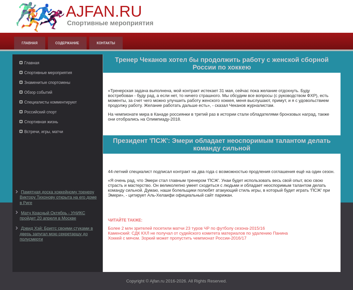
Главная (30, 43)
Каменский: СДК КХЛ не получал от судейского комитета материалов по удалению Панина (198, 233)
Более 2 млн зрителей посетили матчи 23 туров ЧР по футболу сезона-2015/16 (186, 228)
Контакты (106, 43)
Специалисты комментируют (50, 102)
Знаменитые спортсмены (47, 82)
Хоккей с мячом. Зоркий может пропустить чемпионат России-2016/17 (177, 238)
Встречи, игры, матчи (43, 131)
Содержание (67, 43)
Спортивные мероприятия (48, 72)
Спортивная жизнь (41, 122)
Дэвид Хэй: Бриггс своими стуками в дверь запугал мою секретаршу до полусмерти (56, 234)
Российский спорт (40, 112)
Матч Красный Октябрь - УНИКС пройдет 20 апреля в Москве (52, 215)
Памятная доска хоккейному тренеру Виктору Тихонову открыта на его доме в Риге (58, 197)
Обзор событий (38, 92)
